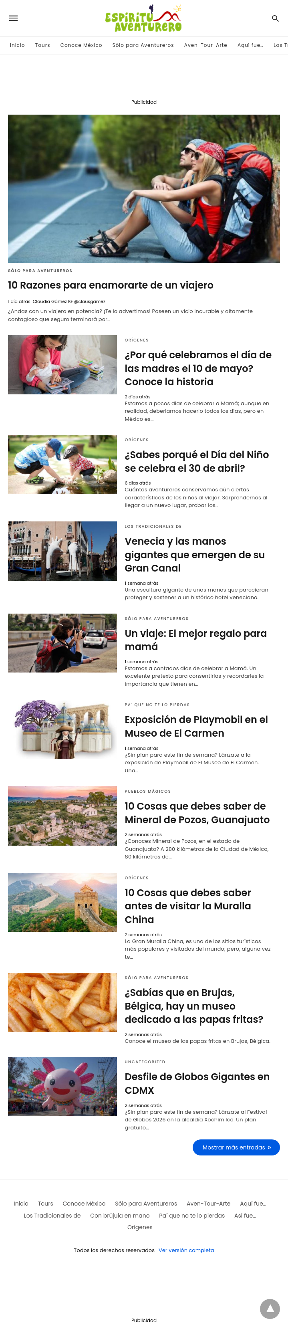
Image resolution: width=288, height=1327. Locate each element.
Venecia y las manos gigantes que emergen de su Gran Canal (195, 555)
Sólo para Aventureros (143, 45)
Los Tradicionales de (153, 526)
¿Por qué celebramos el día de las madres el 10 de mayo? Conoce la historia (198, 368)
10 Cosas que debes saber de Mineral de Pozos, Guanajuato (197, 813)
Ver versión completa (186, 1250)
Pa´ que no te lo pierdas (157, 705)
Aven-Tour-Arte (206, 45)
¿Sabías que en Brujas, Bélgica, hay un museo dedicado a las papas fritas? (194, 1006)
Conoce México (81, 45)
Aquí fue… (251, 45)
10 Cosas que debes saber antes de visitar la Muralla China (188, 906)
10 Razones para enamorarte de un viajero (110, 285)
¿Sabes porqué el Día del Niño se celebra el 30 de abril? (197, 461)
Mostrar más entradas (234, 1147)
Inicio (17, 45)
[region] (144, 79)
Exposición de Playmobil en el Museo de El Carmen (196, 726)
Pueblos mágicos (148, 791)
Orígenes (137, 340)
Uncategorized (145, 1062)
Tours (42, 45)
